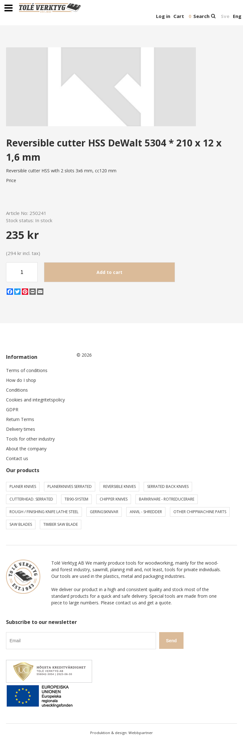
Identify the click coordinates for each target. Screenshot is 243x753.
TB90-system (76, 499)
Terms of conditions (26, 370)
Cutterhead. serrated (31, 499)
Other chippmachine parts (199, 511)
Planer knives (22, 486)
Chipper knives (114, 499)
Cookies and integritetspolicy (35, 400)
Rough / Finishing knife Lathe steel (43, 511)
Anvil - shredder (146, 511)
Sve (225, 16)
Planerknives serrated (69, 486)
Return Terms (20, 419)
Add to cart (109, 272)
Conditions (17, 390)
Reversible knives (119, 486)
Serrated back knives (168, 486)
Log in (163, 16)
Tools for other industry (30, 439)
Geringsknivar (104, 511)
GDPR (12, 409)
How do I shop (21, 380)
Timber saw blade (60, 524)
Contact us (17, 458)
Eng (237, 16)
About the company (26, 449)
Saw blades (20, 524)
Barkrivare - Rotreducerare (166, 499)
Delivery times (20, 429)
